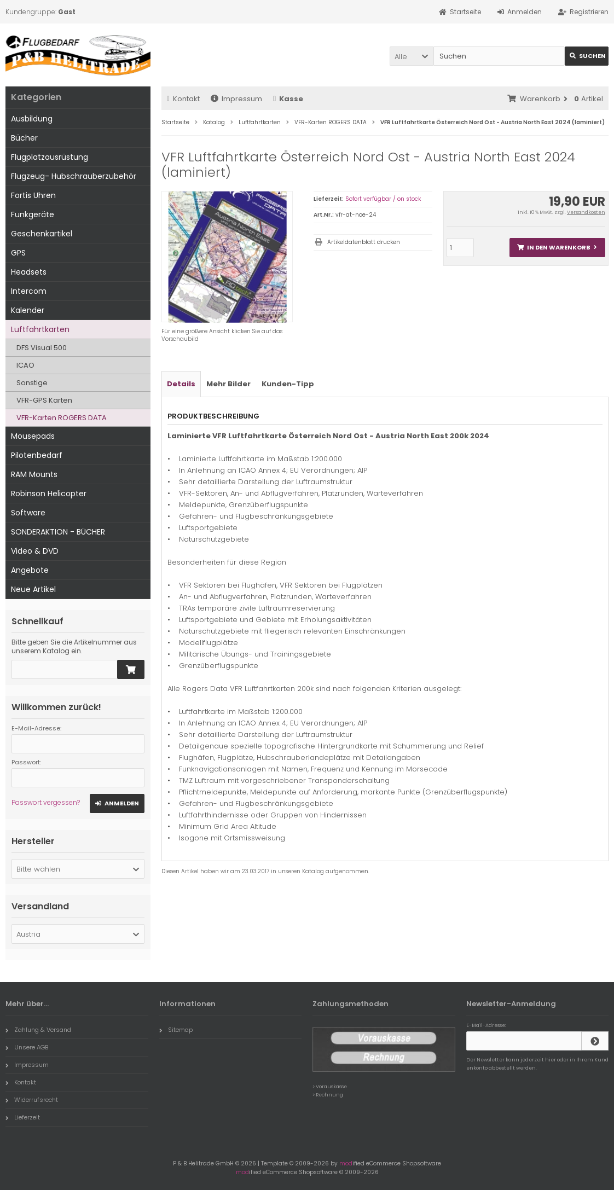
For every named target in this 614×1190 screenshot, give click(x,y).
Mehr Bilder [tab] (228, 384)
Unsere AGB (26, 1047)
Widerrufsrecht (31, 1099)
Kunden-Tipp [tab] (288, 384)
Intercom (29, 291)
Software (28, 512)
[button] (411, 56)
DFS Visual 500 (41, 348)
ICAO (25, 365)
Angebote (30, 570)
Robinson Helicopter (48, 493)
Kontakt (183, 99)
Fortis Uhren (33, 195)
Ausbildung (32, 118)
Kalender (27, 310)
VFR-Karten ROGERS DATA (61, 418)
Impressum (236, 99)
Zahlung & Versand (38, 1029)
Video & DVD (35, 550)
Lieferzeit (22, 1117)
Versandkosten (586, 212)
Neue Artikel (33, 589)
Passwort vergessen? (45, 802)
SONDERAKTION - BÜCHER (58, 531)
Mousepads (33, 436)
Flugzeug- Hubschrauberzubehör (73, 176)
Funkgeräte (32, 214)
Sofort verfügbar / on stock (383, 199)
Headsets (29, 271)
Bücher (24, 137)
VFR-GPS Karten (44, 400)
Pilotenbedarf (36, 455)
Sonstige (32, 383)
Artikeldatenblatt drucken (363, 242)
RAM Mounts (34, 474)
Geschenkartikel (41, 233)
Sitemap (176, 1029)
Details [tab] (181, 384)
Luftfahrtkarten (40, 329)
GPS (18, 252)
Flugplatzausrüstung (49, 157)
